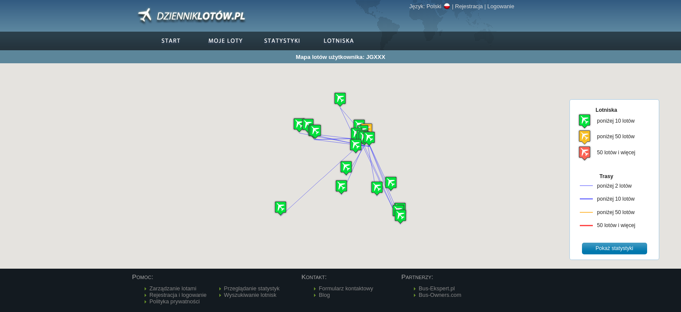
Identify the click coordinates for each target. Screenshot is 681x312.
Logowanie (500, 6)
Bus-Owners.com (440, 295)
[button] (369, 138)
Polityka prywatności (174, 301)
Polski (438, 6)
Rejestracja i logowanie (178, 295)
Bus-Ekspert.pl (437, 288)
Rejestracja (469, 6)
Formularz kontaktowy (346, 288)
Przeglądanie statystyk (252, 288)
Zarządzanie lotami (172, 288)
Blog (324, 295)
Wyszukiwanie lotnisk (250, 295)
